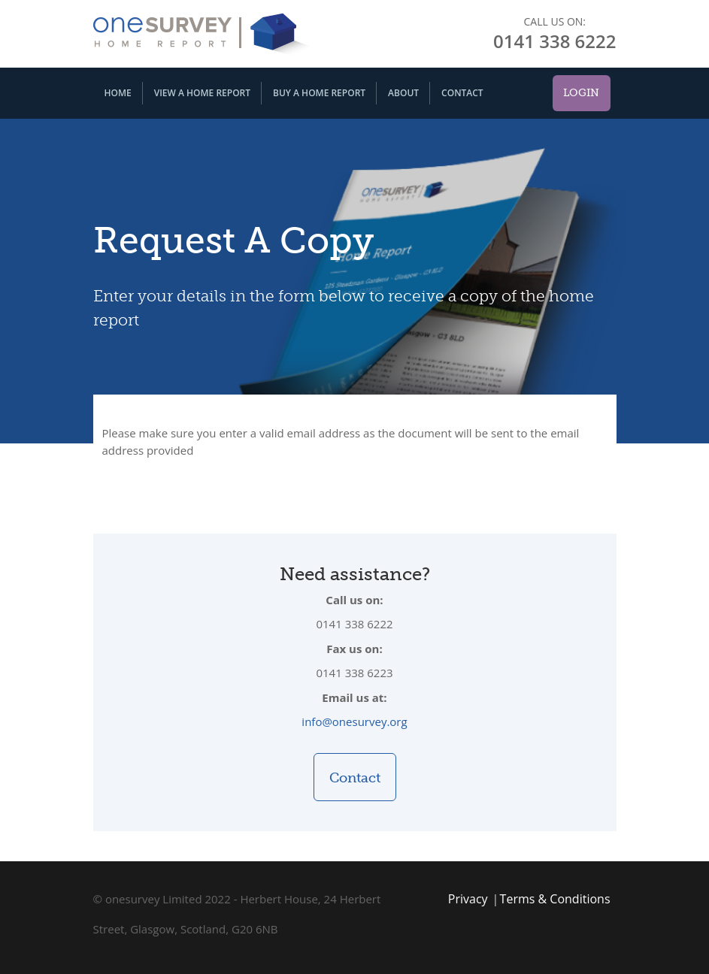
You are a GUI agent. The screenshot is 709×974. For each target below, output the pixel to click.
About (403, 92)
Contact (462, 92)
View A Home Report (202, 92)
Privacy (468, 899)
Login (581, 92)
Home (118, 92)
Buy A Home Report (319, 92)
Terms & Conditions (555, 899)
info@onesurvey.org (354, 721)
